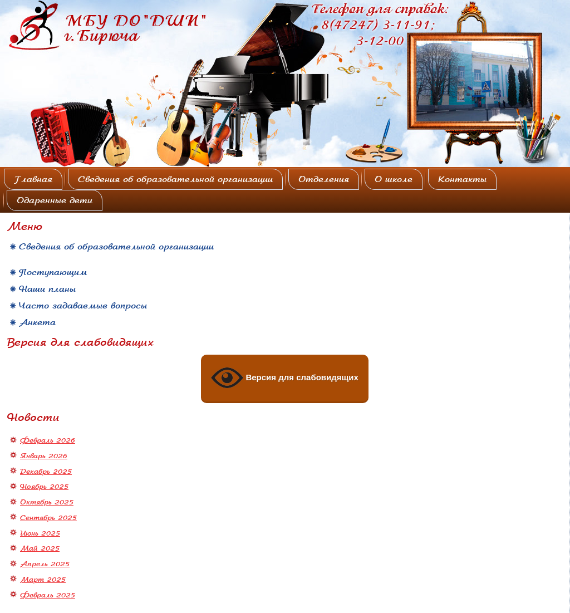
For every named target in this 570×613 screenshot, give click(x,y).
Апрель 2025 (45, 564)
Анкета (37, 322)
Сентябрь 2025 (48, 518)
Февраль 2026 (47, 440)
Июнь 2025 (40, 533)
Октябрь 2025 (46, 502)
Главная (33, 179)
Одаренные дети (54, 200)
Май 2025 (40, 548)
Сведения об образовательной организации (175, 179)
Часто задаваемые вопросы (83, 306)
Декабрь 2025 (46, 471)
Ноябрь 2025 (44, 487)
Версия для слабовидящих (284, 378)
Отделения (323, 179)
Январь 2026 (43, 456)
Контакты (462, 179)
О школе (393, 179)
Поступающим (53, 272)
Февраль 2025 (47, 595)
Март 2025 (43, 579)
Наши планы (47, 289)
